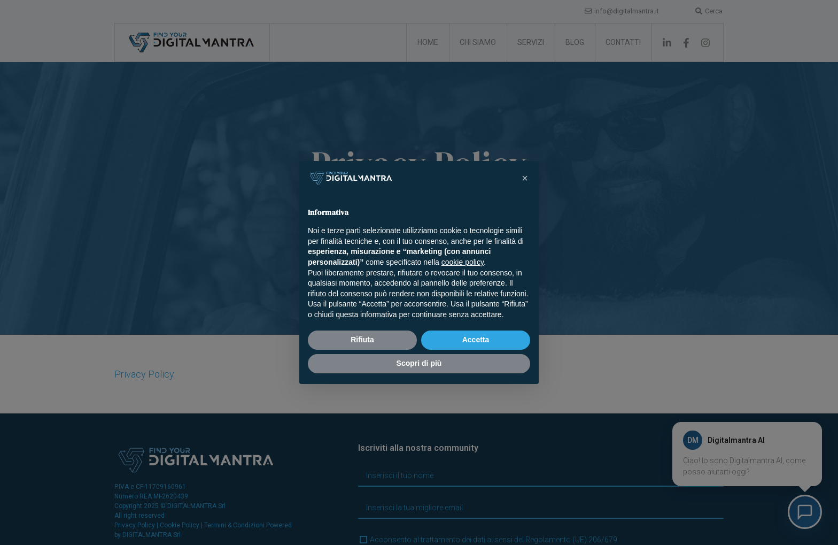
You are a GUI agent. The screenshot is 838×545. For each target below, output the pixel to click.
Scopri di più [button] (419, 363)
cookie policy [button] (462, 262)
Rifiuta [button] (362, 339)
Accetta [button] (476, 339)
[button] (524, 178)
